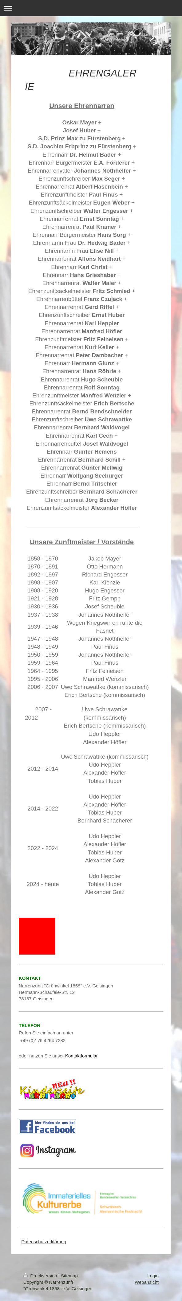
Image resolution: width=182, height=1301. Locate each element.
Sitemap (69, 1275)
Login (153, 1275)
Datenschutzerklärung (43, 1241)
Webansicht (147, 1282)
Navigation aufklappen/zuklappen (91, 8)
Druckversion (40, 1275)
